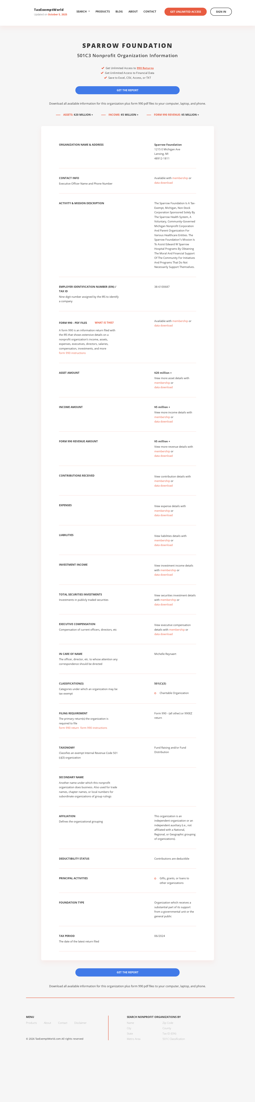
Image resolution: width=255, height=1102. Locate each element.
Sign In (221, 11)
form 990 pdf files (142, 103)
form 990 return (69, 727)
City (129, 1028)
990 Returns (145, 68)
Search (83, 11)
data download (163, 182)
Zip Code (168, 1023)
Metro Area (133, 1039)
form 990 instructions (72, 353)
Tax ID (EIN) (169, 1033)
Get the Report (127, 90)
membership (180, 178)
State (130, 1033)
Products (103, 11)
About (133, 11)
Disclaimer (80, 1023)
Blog (119, 11)
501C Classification (174, 1039)
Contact (149, 11)
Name (130, 1023)
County (167, 1028)
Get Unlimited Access (185, 11)
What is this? (100, 322)
